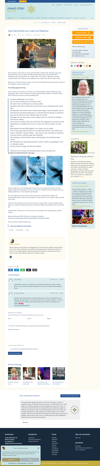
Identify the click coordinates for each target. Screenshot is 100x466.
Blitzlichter (69, 18)
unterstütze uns (23, 1)
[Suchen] (91, 18)
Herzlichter (31, 18)
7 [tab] (42, 424)
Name (10, 318)
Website (49, 318)
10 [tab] (49, 424)
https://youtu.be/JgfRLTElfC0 (22, 305)
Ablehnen (30, 459)
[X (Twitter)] (81, 66)
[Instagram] (78, 66)
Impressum (30, 463)
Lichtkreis (76, 5)
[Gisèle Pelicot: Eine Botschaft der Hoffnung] (44, 373)
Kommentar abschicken (15, 353)
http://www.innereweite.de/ (80, 131)
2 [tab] (30, 424)
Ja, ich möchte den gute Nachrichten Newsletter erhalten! (23, 349)
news (27, 230)
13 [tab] (55, 424)
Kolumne (44, 18)
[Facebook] (10, 270)
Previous (18, 411)
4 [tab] (35, 424)
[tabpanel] (50, 410)
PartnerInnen (59, 5)
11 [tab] (51, 424)
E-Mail (29, 318)
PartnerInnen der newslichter (83, 448)
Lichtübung (52, 18)
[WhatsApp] (22, 270)
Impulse (38, 18)
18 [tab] (67, 424)
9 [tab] (46, 424)
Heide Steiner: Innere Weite (80, 77)
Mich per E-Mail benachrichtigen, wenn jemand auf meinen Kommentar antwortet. (28, 326)
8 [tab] (44, 424)
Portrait (53, 22)
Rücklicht (46, 22)
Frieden (11, 230)
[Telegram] (16, 270)
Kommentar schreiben (13, 329)
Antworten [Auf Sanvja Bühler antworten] (61, 279)
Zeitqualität (60, 18)
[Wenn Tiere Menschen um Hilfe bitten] (58, 373)
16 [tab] (62, 424)
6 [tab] (39, 424)
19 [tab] (69, 424)
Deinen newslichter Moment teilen (70, 396)
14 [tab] (58, 424)
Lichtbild (76, 18)
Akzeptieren (11, 459)
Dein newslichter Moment (86, 5)
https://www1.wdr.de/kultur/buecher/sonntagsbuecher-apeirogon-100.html (28, 218)
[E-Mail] (28, 270)
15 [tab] (60, 424)
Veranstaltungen (79, 183)
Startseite (78, 446)
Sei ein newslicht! (68, 5)
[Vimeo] (84, 66)
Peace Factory (55, 73)
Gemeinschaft (62, 22)
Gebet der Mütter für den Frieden (20, 226)
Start (53, 5)
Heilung (24, 18)
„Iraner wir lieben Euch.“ (23, 84)
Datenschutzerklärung (22, 463)
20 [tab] (71, 424)
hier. (29, 222)
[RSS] (87, 66)
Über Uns (83, 18)
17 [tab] (64, 424)
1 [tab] (28, 424)
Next (81, 411)
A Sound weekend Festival (80, 186)
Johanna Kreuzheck (19, 293)
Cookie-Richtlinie (12, 463)
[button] (38, 448)
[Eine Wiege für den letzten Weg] (29, 373)
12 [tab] (53, 424)
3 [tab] (33, 424)
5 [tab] (37, 424)
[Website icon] (11, 257)
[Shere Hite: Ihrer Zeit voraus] (14, 373)
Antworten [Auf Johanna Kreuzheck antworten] (61, 293)
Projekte (10, 18)
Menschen (17, 18)
